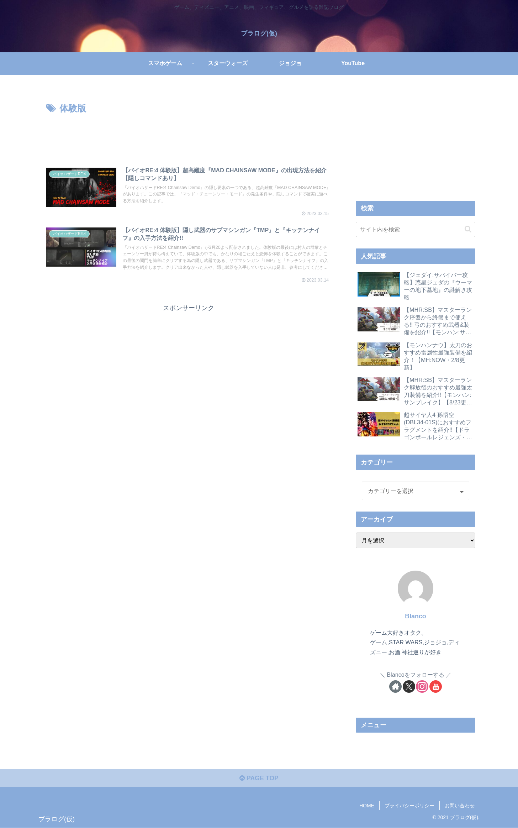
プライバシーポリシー (409, 806)
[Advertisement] (188, 136)
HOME (366, 806)
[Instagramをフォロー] (422, 686)
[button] (468, 229)
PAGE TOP (259, 778)
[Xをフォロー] (409, 686)
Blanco (415, 615)
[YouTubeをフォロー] (435, 686)
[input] (415, 229)
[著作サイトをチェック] (395, 686)
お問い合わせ (460, 806)
